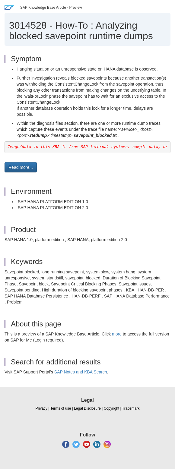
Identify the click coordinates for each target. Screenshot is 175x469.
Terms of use (60, 408)
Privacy (41, 408)
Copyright (111, 408)
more (117, 334)
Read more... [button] (20, 167)
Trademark (131, 408)
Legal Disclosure (87, 408)
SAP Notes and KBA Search (80, 372)
